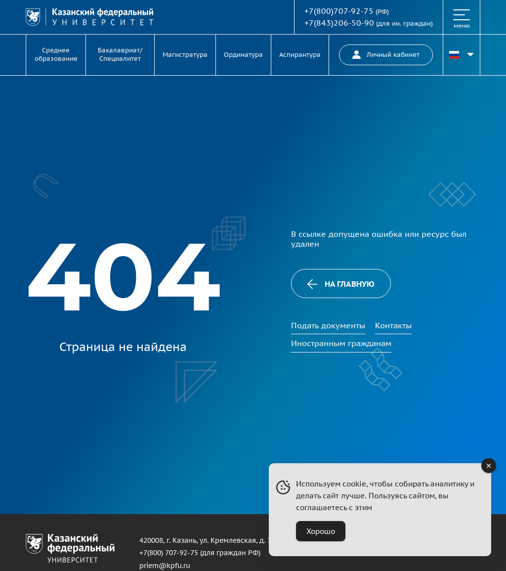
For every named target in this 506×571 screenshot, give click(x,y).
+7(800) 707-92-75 (168, 552)
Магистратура (185, 54)
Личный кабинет (386, 54)
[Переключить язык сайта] (461, 55)
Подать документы (328, 325)
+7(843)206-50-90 (339, 23)
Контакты (393, 325)
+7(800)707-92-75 (339, 11)
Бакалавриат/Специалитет (120, 54)
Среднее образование (56, 54)
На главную (341, 284)
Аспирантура (300, 54)
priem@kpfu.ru (164, 565)
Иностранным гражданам (341, 343)
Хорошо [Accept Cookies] (320, 531)
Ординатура (243, 54)
